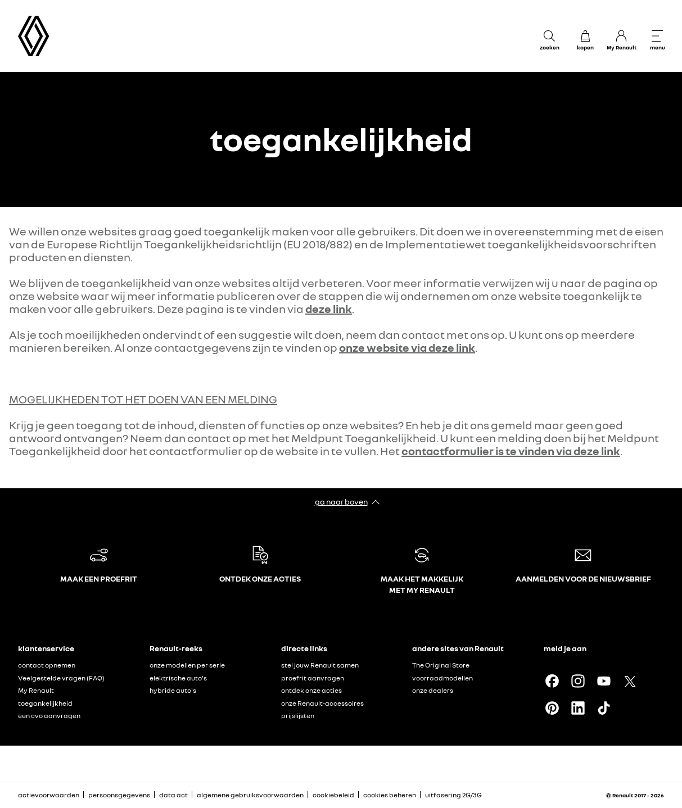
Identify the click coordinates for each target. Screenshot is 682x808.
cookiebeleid (333, 795)
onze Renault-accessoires (322, 703)
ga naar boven (341, 501)
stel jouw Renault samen (320, 665)
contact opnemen (46, 665)
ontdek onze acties (311, 690)
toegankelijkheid (45, 703)
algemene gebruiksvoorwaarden (250, 795)
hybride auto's (173, 690)
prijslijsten (297, 715)
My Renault (36, 690)
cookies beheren (389, 795)
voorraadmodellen (442, 678)
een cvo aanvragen (49, 715)
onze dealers (432, 690)
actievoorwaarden (48, 795)
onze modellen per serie (187, 665)
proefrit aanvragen (312, 678)
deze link (328, 308)
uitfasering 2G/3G (453, 795)
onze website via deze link (407, 347)
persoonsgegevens (119, 795)
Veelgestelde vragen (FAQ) (61, 678)
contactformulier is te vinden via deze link (510, 450)
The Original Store (440, 665)
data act (173, 795)
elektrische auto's (178, 678)
